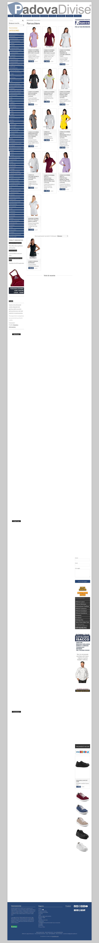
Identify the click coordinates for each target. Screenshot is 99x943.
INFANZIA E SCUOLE (15, 197)
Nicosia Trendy (14, 131)
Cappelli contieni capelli (15, 173)
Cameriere (12, 211)
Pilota (11, 227)
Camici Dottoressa (15, 41)
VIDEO (40, 918)
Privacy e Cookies (42, 911)
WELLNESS (36, 16)
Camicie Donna (13, 95)
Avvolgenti (12, 145)
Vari (11, 187)
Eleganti (12, 122)
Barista (11, 218)
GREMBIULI (61, 16)
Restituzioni (41, 921)
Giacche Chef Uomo (15, 70)
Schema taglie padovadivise (44, 916)
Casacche (13, 55)
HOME (11, 16)
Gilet (11, 97)
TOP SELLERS (13, 236)
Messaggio (77, 568)
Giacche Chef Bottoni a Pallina (16, 73)
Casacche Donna (15, 48)
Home (39, 908)
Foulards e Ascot (14, 185)
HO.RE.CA (52, 16)
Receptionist (13, 206)
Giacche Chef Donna (15, 83)
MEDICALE (27, 16)
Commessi (12, 213)
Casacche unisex (14, 62)
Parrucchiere (37, 20)
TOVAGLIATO (13, 199)
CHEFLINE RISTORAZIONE (14, 67)
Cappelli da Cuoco (14, 192)
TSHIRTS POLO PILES (15, 201)
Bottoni (12, 176)
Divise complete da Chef (16, 86)
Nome (76, 558)
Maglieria (12, 102)
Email (76, 563)
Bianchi (12, 43)
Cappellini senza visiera (15, 190)
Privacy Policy (41, 926)
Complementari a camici (15, 143)
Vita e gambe (13, 107)
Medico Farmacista (14, 220)
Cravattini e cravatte (15, 183)
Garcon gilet (13, 124)
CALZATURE (13, 164)
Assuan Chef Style (15, 129)
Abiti (11, 100)
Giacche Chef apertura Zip (16, 80)
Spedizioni (40, 925)
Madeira (13, 134)
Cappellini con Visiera (15, 171)
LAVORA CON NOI (43, 920)
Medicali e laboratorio (15, 157)
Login (39, 914)
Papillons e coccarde (15, 178)
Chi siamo (40, 913)
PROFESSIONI (30, 20)
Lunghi (12, 114)
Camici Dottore (14, 52)
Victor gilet (13, 127)
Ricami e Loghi (41, 917)
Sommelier (12, 141)
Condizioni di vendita (43, 912)
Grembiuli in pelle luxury (16, 136)
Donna (12, 155)
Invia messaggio (82, 581)
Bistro (11, 138)
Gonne (11, 162)
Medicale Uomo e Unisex (16, 50)
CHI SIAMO (18, 16)
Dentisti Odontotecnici (15, 234)
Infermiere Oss (13, 222)
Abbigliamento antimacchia (16, 64)
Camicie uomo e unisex (15, 93)
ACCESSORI (13, 166)
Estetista (12, 225)
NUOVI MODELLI (14, 34)
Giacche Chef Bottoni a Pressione (16, 77)
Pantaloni (12, 88)
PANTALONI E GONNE (15, 148)
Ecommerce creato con (49, 936)
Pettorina (12, 116)
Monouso (12, 194)
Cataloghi (12, 169)
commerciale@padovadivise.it (70, 933)
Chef (11, 208)
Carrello (41, 909)
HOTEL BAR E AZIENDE (16, 90)
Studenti (12, 232)
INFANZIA (69, 16)
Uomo (12, 152)
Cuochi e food (13, 159)
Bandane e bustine (14, 180)
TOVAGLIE (78, 16)
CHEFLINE (44, 16)
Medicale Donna (14, 38)
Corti (12, 109)
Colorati (13, 45)
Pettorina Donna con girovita (15, 119)
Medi (12, 111)
